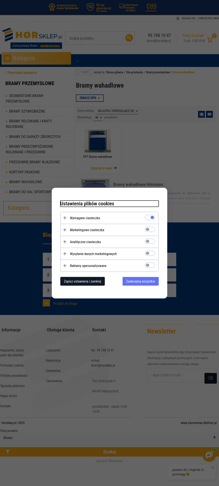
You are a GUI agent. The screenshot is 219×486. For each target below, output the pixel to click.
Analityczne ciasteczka (85, 242)
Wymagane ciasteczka (85, 218)
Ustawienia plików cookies (87, 203)
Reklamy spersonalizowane (88, 266)
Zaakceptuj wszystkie (140, 281)
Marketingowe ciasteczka (87, 230)
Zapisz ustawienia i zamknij (82, 281)
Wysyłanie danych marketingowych (93, 254)
